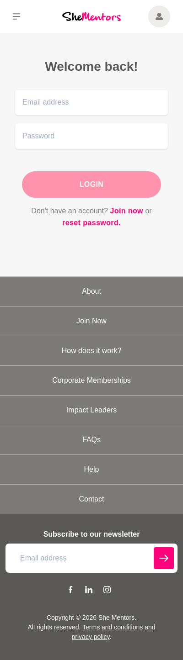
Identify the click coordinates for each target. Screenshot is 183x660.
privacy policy (91, 636)
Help (91, 469)
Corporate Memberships (91, 380)
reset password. (91, 223)
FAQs (91, 440)
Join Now (91, 321)
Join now (126, 211)
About (91, 291)
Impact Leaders (91, 410)
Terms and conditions (112, 627)
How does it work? (92, 350)
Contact (91, 499)
